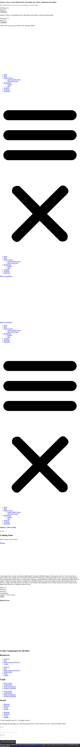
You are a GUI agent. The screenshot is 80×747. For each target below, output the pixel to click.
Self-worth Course (12, 81)
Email (2, 10)
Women (9, 84)
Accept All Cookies (16, 746)
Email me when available (8, 742)
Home (5, 74)
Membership (7, 83)
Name (2, 587)
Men (8, 86)
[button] (40, 174)
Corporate (7, 89)
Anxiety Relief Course (14, 79)
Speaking (6, 88)
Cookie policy (37, 746)
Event (2, 591)
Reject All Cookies (27, 746)
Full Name (3, 8)
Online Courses (8, 78)
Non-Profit (7, 91)
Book (5, 76)
